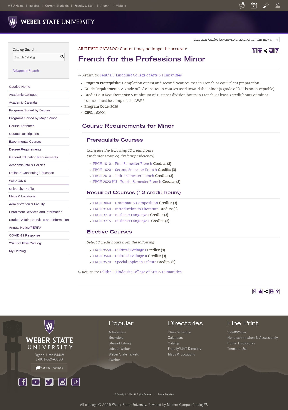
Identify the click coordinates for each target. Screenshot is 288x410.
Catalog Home (19, 86)
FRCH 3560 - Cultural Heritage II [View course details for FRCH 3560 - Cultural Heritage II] (120, 256)
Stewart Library (120, 343)
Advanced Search (26, 70)
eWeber (34, 5)
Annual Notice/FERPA (25, 227)
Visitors (121, 5)
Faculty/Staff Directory (184, 348)
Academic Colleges (23, 94)
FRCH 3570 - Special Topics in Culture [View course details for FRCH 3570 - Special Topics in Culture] (124, 262)
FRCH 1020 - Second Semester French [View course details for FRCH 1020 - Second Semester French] (125, 170)
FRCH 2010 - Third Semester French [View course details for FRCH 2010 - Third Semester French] (123, 176)
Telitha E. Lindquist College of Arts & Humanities (141, 75)
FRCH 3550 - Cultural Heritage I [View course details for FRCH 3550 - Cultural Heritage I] (119, 250)
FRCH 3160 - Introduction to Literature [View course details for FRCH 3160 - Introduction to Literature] (126, 209)
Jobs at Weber (119, 348)
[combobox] (236, 39)
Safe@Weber (236, 332)
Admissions (117, 332)
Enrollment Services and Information (35, 212)
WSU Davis (17, 180)
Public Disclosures (241, 343)
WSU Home (15, 5)
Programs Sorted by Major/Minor (33, 118)
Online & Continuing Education (31, 173)
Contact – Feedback (49, 368)
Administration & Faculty (27, 204)
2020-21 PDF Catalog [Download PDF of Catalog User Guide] (25, 243)
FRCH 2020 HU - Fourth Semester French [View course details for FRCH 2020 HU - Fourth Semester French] (127, 182)
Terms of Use (237, 348)
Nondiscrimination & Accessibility (252, 337)
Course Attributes (22, 126)
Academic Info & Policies (27, 165)
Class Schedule (179, 332)
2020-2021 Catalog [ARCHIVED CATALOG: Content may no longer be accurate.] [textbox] (237, 39)
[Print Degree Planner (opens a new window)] (254, 50)
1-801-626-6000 (49, 359)
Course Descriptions (24, 134)
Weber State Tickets (124, 354)
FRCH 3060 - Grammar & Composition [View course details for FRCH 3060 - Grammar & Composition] (125, 203)
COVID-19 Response (24, 235)
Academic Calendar (23, 102)
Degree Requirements (25, 149)
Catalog (173, 343)
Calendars (175, 337)
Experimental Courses (25, 141)
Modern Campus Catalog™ (187, 404)
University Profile (21, 188)
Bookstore (116, 337)
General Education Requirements (33, 157)
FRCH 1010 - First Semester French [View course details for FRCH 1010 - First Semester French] (122, 164)
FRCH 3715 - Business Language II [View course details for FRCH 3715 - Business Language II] (121, 221)
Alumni (105, 5)
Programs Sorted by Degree (29, 110)
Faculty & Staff (84, 5)
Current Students (57, 5)
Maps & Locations (22, 196)
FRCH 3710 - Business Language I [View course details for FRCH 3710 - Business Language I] (121, 215)
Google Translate (165, 394)
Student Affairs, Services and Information (39, 220)
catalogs (91, 404)
